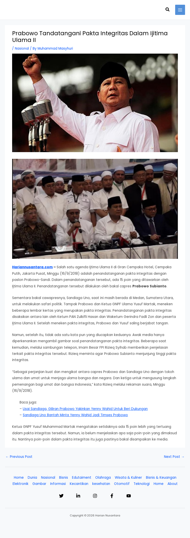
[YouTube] (128, 496)
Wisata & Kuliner (128, 477)
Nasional (22, 48)
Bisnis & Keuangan (161, 477)
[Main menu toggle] (180, 10)
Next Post (174, 456)
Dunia (32, 477)
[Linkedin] (78, 496)
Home (19, 477)
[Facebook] (112, 496)
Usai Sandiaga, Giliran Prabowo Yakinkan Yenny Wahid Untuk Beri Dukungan (85, 408)
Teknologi (142, 483)
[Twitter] (61, 496)
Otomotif (122, 483)
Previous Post (18, 456)
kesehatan (101, 483)
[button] (168, 9)
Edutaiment (81, 477)
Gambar (39, 483)
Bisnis (63, 477)
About (172, 483)
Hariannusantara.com (32, 267)
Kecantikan (79, 483)
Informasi (58, 483)
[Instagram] (95, 496)
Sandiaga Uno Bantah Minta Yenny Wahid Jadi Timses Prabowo (75, 415)
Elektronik (20, 483)
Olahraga (103, 477)
